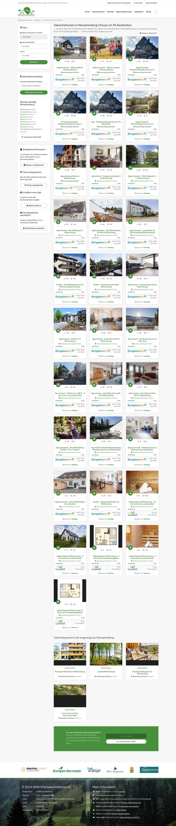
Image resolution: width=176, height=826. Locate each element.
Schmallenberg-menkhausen (31, 129)
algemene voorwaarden (130, 806)
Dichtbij (110, 12)
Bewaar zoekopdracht (34, 165)
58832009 (40, 806)
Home (87, 12)
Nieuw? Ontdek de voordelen (119, 3)
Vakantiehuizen (98, 12)
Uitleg (148, 12)
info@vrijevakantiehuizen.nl (46, 803)
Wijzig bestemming (33, 92)
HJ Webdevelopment (44, 791)
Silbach (22, 119)
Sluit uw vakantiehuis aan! (131, 803)
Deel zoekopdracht (34, 185)
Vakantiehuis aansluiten (34, 228)
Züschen (23, 117)
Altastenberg (25, 112)
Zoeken (34, 62)
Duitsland (37, 20)
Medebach (24, 122)
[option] (58, 770)
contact (122, 791)
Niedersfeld (24, 124)
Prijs (22, 51)
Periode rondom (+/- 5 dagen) (31, 32)
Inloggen (138, 3)
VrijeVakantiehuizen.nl (25, 20)
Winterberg (24, 109)
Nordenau (24, 114)
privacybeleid (121, 810)
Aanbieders (139, 12)
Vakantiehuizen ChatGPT (130, 817)
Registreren (151, 3)
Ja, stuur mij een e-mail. (126, 741)
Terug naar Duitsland (31, 137)
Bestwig (23, 127)
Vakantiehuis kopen (124, 12)
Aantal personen (27, 42)
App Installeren (34, 205)
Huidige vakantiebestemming (31, 81)
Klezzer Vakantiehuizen (121, 814)
